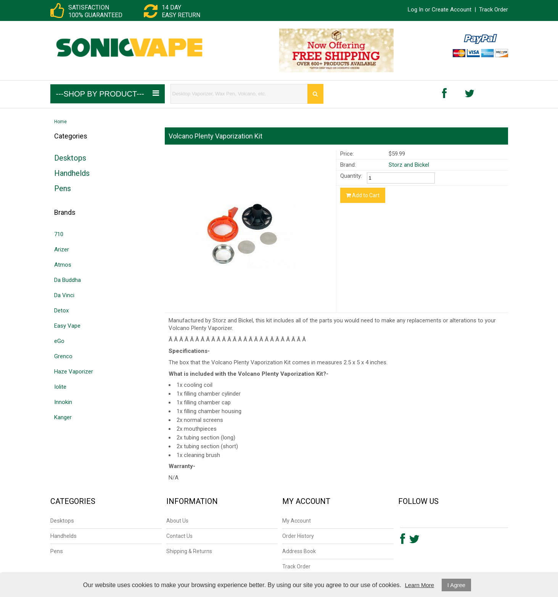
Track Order (493, 9)
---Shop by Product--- (107, 93)
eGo (59, 341)
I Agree (456, 585)
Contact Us (179, 536)
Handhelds (72, 173)
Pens (62, 188)
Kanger (63, 417)
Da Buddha (67, 280)
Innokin (63, 402)
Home (60, 121)
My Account (296, 521)
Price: (347, 153)
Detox (61, 310)
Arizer (61, 249)
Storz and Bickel (409, 164)
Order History (298, 536)
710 (58, 234)
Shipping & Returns (189, 551)
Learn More (419, 585)
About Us (177, 521)
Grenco (63, 356)
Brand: (348, 164)
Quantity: (351, 175)
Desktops (70, 158)
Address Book (299, 551)
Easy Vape (67, 325)
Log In (415, 9)
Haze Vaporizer (73, 371)
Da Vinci (64, 295)
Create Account (451, 9)
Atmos (62, 264)
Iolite (60, 386)
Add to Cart (363, 195)
